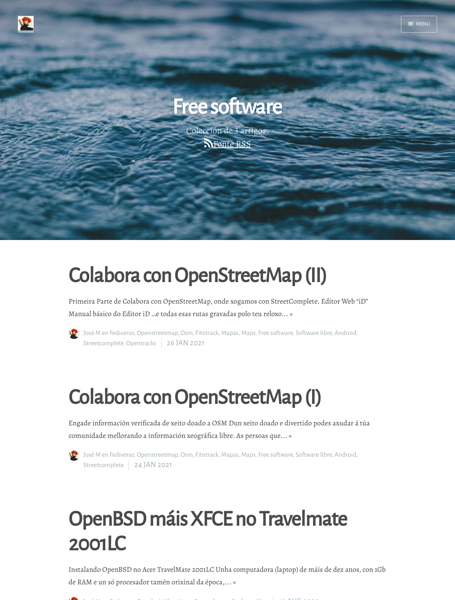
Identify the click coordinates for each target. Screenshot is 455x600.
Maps (248, 333)
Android (345, 333)
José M (92, 333)
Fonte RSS (232, 144)
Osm (186, 333)
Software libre (314, 333)
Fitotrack (207, 333)
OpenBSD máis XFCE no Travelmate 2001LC (208, 530)
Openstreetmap (157, 333)
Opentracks (141, 343)
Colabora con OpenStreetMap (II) (197, 274)
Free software (275, 333)
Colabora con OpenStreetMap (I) (195, 396)
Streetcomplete (103, 343)
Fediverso (122, 333)
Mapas (230, 333)
